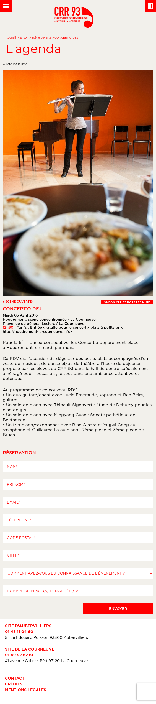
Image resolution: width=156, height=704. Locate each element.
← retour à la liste (15, 64)
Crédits (13, 684)
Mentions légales (25, 690)
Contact (14, 678)
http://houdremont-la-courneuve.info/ (37, 331)
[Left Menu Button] (6, 6)
